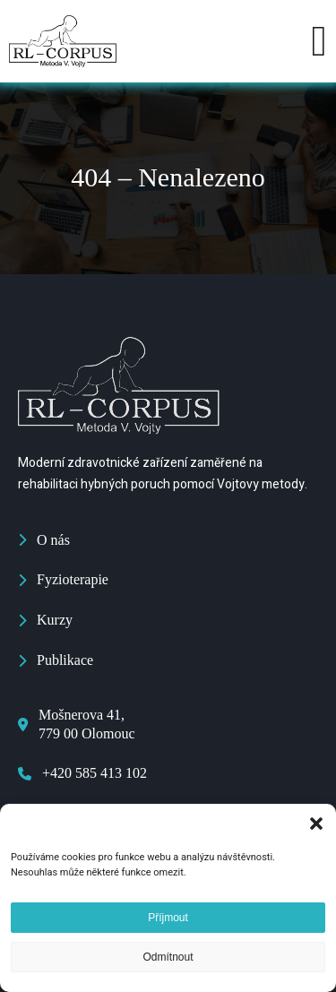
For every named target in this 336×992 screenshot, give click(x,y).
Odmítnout (167, 957)
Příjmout (168, 917)
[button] (316, 823)
